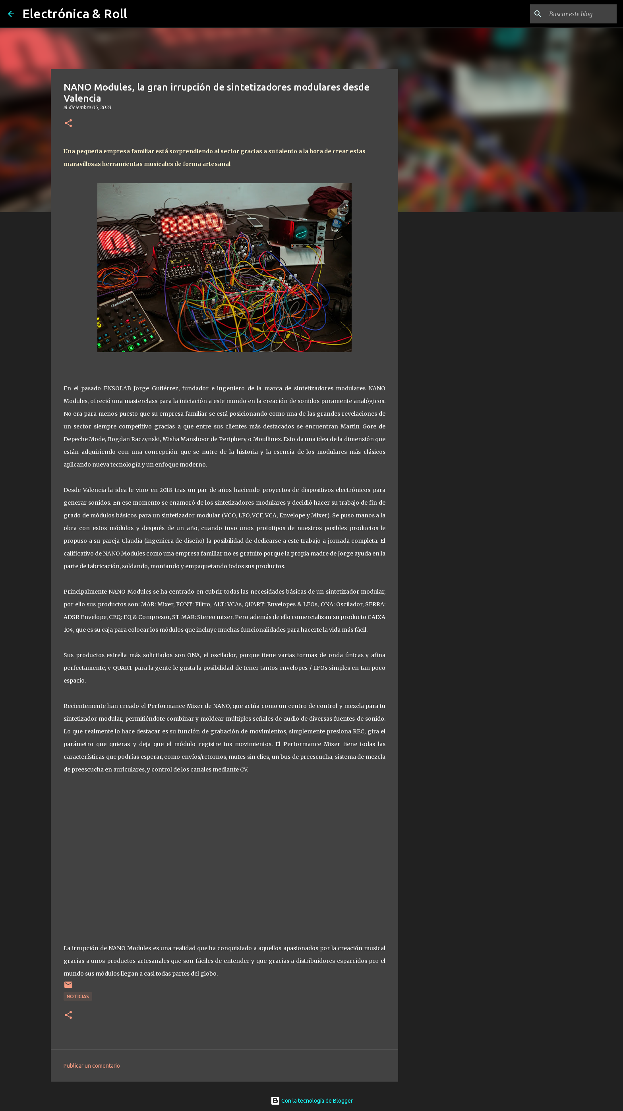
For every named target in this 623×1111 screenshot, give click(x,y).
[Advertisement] (438, 343)
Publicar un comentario (92, 1066)
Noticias (78, 996)
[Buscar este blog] (575, 13)
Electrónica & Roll (74, 13)
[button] (68, 123)
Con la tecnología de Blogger (312, 1100)
